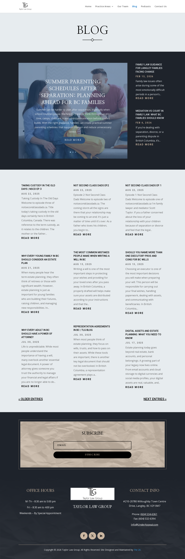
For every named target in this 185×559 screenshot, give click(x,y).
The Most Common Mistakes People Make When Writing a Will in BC (91, 256)
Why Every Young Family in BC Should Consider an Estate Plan (40, 259)
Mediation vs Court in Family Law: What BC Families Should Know (150, 114)
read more (145, 98)
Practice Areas (102, 6)
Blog (134, 6)
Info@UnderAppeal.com (144, 524)
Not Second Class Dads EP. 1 (143, 185)
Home (88, 6)
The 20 (137, 549)
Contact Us (161, 6)
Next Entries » (155, 399)
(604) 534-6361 (148, 514)
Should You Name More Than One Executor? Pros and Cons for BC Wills (143, 256)
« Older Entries (30, 399)
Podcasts (146, 6)
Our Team (122, 6)
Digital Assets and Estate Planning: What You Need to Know (143, 334)
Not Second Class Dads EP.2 (91, 185)
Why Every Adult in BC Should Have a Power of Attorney (36, 334)
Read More (73, 148)
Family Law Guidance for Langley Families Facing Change (149, 68)
